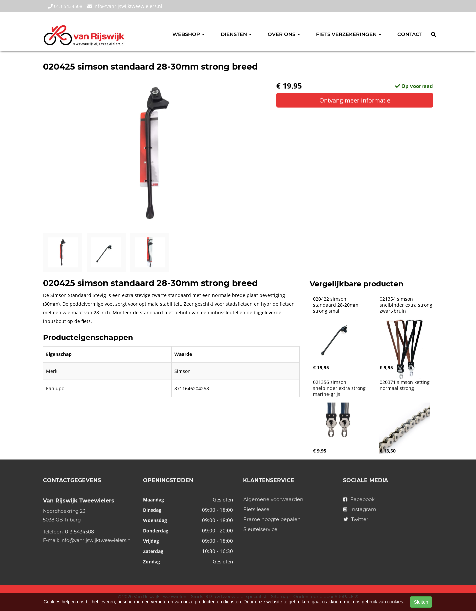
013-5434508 (65, 6)
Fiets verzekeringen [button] (348, 34)
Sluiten (421, 602)
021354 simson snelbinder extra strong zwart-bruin (407, 305)
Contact (409, 34)
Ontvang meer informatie (354, 100)
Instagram (359, 509)
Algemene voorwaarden (273, 499)
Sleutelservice (260, 529)
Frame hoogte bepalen (272, 519)
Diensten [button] (236, 34)
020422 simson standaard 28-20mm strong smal (336, 305)
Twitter (355, 519)
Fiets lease (256, 509)
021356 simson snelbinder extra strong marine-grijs (340, 388)
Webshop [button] (188, 34)
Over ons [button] (284, 34)
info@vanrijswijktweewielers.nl (124, 6)
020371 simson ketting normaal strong (405, 385)
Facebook (359, 499)
